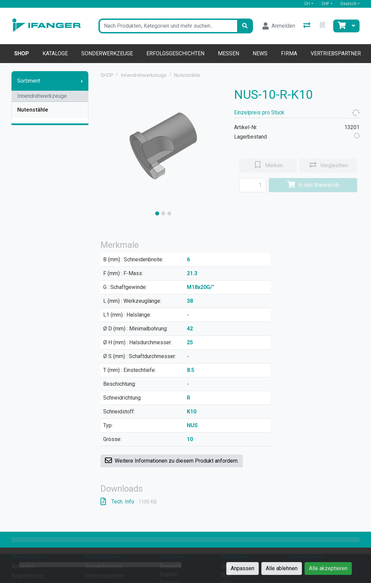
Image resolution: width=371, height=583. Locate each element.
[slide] (157, 213)
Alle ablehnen (281, 568)
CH (307, 3)
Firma (289, 53)
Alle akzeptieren (328, 568)
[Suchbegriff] (167, 26)
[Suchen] (245, 26)
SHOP (107, 75)
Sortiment (28, 81)
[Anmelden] (278, 26)
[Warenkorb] (341, 26)
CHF (325, 3)
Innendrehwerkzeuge (42, 96)
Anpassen (242, 568)
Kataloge (55, 53)
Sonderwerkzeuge (107, 53)
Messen (228, 53)
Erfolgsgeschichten (175, 53)
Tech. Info (129, 501)
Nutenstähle (32, 110)
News (260, 53)
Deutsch (348, 3)
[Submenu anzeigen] (82, 80)
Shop (21, 53)
